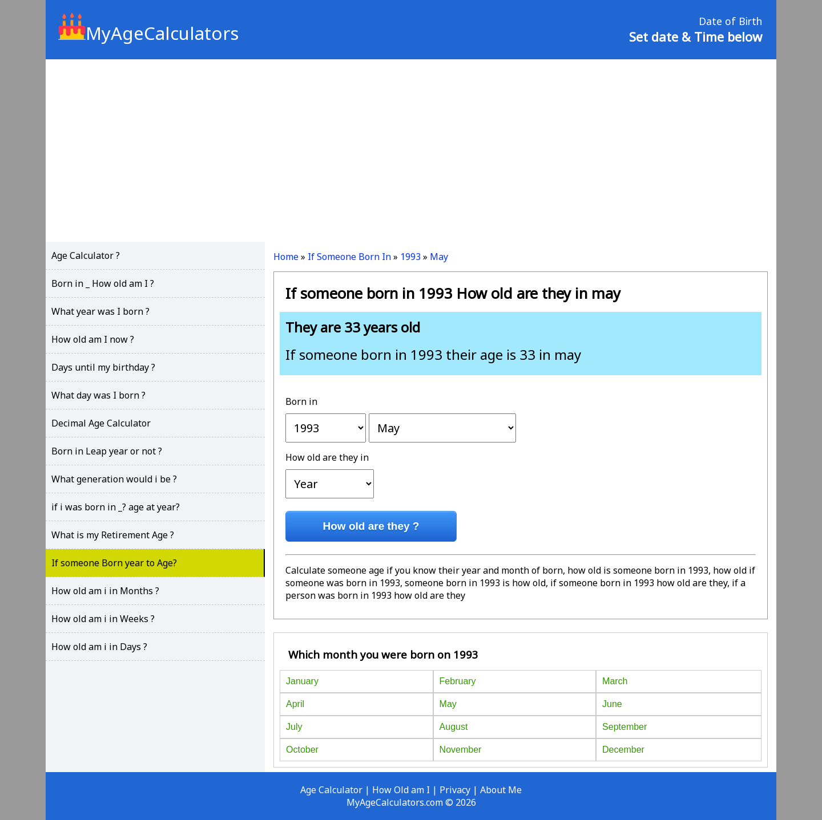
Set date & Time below (695, 36)
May (439, 256)
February (458, 681)
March (614, 681)
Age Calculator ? (85, 255)
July (294, 727)
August (454, 727)
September (624, 727)
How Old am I (401, 790)
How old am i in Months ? (105, 590)
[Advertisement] (411, 150)
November (461, 749)
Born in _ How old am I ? (102, 283)
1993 (410, 256)
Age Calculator (331, 790)
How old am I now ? (92, 339)
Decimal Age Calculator (101, 423)
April (295, 704)
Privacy (455, 790)
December (623, 749)
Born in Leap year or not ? (106, 451)
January (302, 681)
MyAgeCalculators (148, 33)
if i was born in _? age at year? (115, 507)
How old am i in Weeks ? (103, 618)
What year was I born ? (100, 311)
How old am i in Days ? (99, 646)
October (302, 749)
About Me (501, 790)
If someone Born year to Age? (114, 563)
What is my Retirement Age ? (112, 535)
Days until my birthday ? (103, 367)
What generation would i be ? (114, 479)
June (612, 704)
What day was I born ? (98, 395)
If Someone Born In (349, 256)
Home (286, 256)
